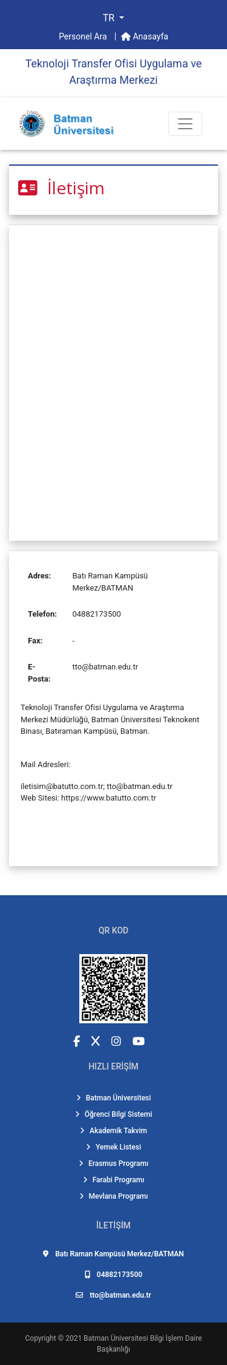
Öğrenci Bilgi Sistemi (114, 1114)
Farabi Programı (114, 1180)
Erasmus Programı (113, 1163)
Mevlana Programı (113, 1196)
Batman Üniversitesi (113, 1098)
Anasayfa (144, 36)
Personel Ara (84, 36)
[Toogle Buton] (185, 124)
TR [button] (110, 18)
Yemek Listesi (113, 1147)
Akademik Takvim (113, 1130)
